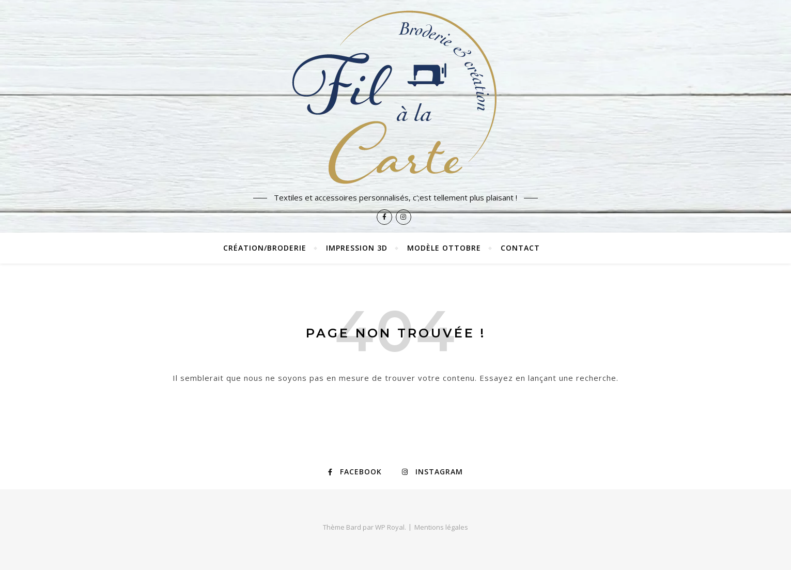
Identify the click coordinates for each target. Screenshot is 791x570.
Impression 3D (356, 248)
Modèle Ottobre (444, 248)
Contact (520, 248)
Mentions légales (441, 527)
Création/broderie (264, 248)
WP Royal (390, 527)
